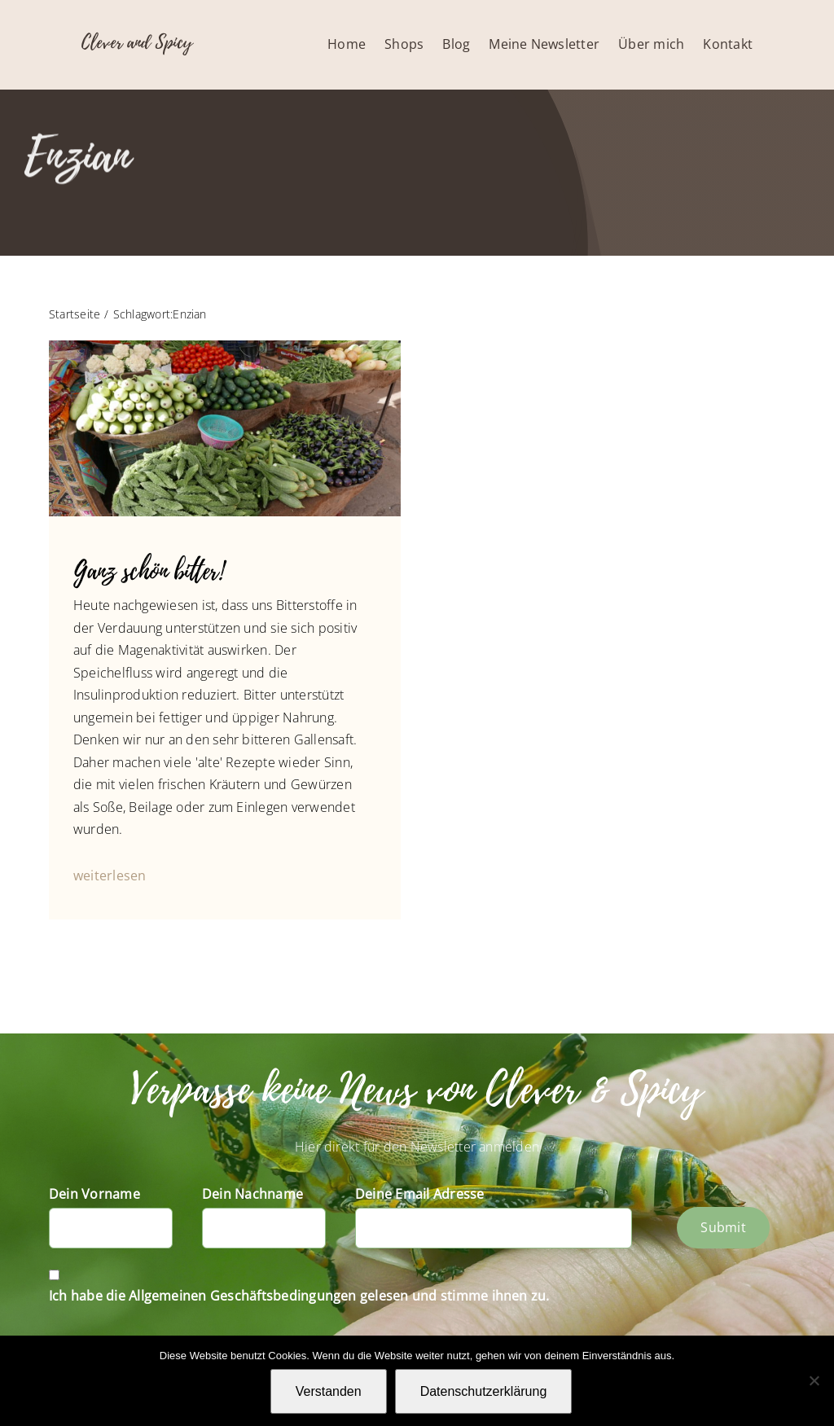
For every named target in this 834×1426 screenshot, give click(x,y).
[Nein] (813, 1380)
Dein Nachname (252, 1194)
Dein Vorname (94, 1194)
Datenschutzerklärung (483, 1391)
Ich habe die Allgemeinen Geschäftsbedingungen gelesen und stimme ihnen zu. (299, 1296)
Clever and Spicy (136, 42)
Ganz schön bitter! (148, 571)
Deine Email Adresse (420, 1194)
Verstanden (329, 1391)
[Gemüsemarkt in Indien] (225, 347)
